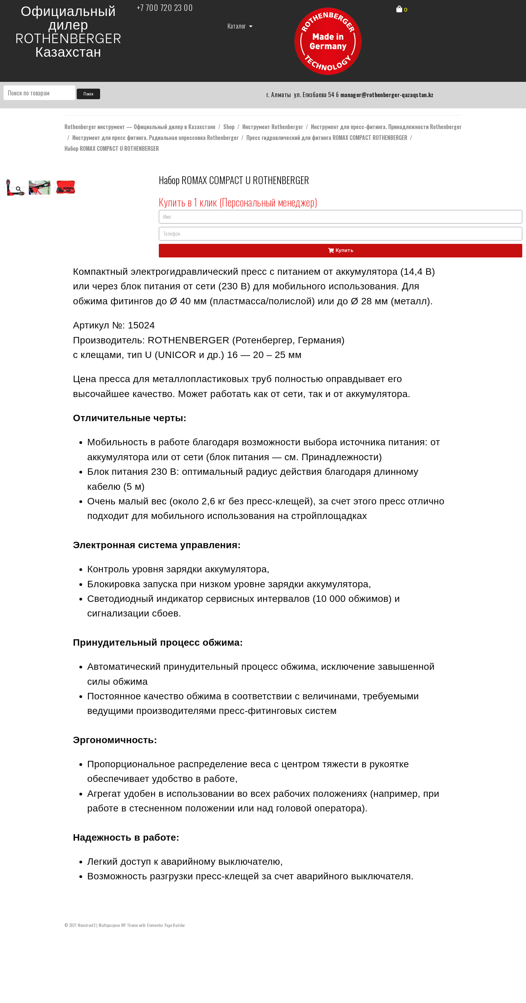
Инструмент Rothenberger (272, 127)
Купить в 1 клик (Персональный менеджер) (238, 202)
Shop (228, 127)
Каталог (240, 26)
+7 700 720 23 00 (165, 7)
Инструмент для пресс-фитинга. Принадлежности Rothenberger (386, 127)
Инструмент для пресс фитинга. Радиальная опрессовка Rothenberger (155, 137)
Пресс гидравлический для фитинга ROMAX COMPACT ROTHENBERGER (326, 137)
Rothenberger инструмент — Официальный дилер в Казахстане (139, 127)
